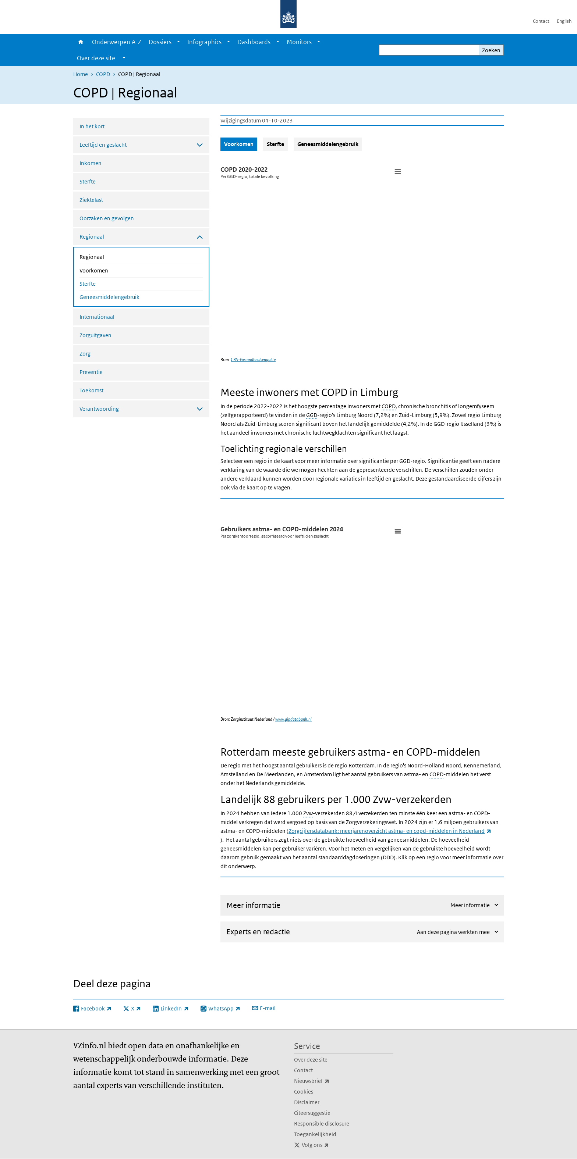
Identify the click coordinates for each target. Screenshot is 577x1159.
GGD (311, 414)
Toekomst (91, 390)
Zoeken (491, 50)
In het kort (92, 126)
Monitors (299, 42)
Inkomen (90, 163)
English (564, 21)
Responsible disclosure (321, 1123)
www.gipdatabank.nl (293, 719)
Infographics (204, 42)
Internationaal (96, 316)
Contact (541, 21)
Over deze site (311, 1059)
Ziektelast (91, 199)
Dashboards (253, 42)
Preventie (91, 371)
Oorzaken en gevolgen (106, 218)
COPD (103, 74)
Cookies (303, 1091)
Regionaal (111, 256)
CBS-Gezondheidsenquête (253, 359)
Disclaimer (306, 1102)
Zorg (85, 353)
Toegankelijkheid (315, 1134)
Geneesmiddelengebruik (109, 296)
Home (80, 42)
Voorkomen (113, 270)
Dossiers (160, 42)
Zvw (308, 813)
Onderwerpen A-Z (116, 42)
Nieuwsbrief (328, 1081)
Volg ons (331, 1145)
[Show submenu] (178, 42)
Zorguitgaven (95, 335)
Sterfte (87, 181)
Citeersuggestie (312, 1112)
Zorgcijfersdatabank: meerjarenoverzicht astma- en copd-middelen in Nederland (389, 830)
